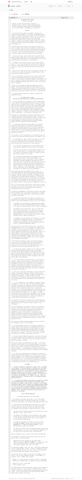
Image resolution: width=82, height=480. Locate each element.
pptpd (18, 6)
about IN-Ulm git (55, 478)
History (62, 17)
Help (31, 1)
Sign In (71, 1)
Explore (26, 1)
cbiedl (13, 6)
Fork (68, 6)
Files (11, 10)
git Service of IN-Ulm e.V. (17, 1)
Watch (51, 6)
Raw (67, 17)
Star (60, 6)
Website (67, 478)
